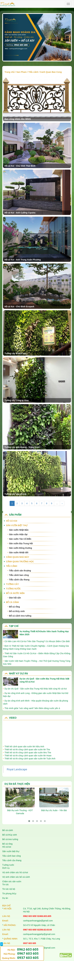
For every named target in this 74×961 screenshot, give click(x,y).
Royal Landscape (17, 769)
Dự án (5, 898)
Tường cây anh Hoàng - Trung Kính (22, 447)
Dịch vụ (6, 868)
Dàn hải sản (15, 597)
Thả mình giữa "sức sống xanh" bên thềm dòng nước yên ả (32, 708)
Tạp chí (13, 626)
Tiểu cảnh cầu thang (19, 579)
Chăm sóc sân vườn (11, 881)
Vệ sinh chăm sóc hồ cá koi (15, 872)
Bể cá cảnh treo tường (20, 616)
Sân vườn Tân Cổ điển (20, 539)
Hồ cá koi (6, 847)
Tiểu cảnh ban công (19, 575)
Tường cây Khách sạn (15, 353)
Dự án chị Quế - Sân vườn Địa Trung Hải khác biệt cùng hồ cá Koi (36, 688)
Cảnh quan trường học (20, 561)
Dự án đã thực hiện (17, 784)
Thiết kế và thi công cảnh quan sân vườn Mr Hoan (28, 755)
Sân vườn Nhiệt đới (18, 552)
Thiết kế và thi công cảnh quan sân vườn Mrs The (28, 752)
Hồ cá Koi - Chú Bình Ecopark (19, 306)
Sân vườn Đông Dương (20, 548)
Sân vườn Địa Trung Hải (21, 543)
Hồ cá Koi (11, 521)
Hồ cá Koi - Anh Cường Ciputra (20, 212)
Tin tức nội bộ (8, 889)
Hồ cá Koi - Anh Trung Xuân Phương (23, 259)
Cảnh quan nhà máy (17, 557)
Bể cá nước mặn (15, 593)
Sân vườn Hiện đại (18, 534)
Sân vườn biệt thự (17, 525)
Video (13, 718)
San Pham (21, 72)
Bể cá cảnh (12, 602)
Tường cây (12, 584)
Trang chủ (10, 72)
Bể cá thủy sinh (17, 611)
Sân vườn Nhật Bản (19, 530)
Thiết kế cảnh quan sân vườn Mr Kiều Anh (24, 746)
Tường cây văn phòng (15, 494)
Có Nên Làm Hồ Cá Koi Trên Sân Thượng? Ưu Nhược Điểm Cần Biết (37, 641)
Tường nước (13, 588)
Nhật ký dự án (18, 673)
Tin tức (5, 884)
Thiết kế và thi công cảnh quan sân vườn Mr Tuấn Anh (30, 758)
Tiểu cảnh (33, 72)
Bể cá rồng (14, 607)
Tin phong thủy (9, 893)
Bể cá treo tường (10, 839)
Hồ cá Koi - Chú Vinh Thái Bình (20, 166)
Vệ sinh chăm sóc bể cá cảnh (16, 877)
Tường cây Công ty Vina (17, 400)
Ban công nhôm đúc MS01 (18, 119)
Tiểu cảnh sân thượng (20, 570)
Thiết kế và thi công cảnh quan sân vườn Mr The (27, 749)
